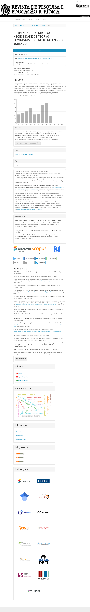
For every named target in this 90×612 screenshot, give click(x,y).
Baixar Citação (34, 143)
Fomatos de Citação (22, 143)
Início (16, 25)
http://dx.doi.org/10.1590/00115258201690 (47, 281)
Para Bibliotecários (21, 439)
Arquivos (30, 19)
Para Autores (19, 435)
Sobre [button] (38, 19)
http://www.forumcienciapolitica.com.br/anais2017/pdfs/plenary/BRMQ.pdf (35, 304)
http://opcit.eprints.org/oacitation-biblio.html (29, 209)
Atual (24, 19)
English (20, 373)
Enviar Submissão (21, 358)
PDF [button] (39, 50)
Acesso (87, 2)
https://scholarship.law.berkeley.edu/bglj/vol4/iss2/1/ (39, 292)
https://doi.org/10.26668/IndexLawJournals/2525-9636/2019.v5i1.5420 (37, 58)
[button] (18, 258)
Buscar (45, 19)
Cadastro (79, 2)
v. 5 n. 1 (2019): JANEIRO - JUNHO (36, 25)
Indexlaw (17, 19)
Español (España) (23, 377)
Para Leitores (19, 432)
